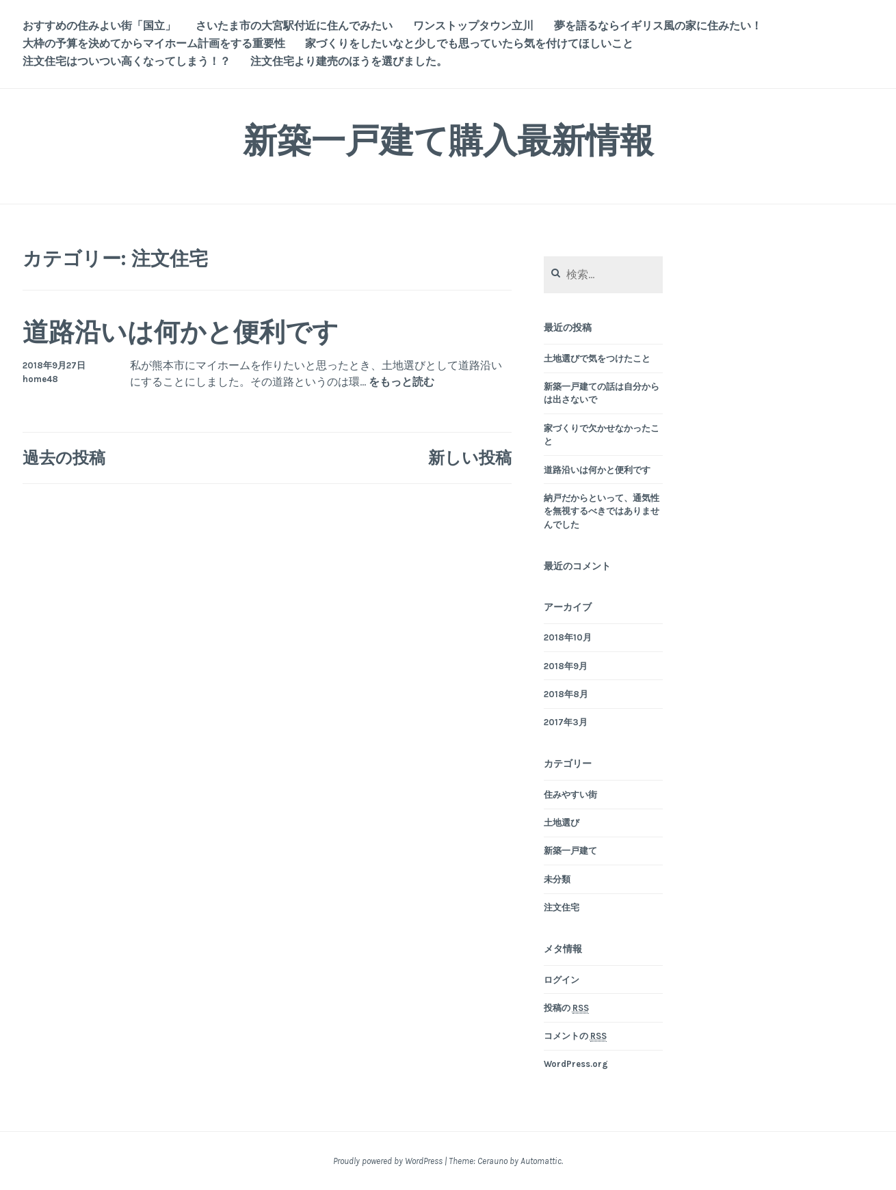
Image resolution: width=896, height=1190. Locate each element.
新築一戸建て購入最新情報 (448, 140)
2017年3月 (566, 722)
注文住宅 (561, 907)
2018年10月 (568, 637)
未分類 (557, 879)
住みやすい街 (570, 794)
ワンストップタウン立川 (473, 25)
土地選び (561, 822)
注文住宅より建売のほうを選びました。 (348, 61)
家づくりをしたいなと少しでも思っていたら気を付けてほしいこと (469, 43)
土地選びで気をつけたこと (597, 358)
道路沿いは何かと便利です (181, 332)
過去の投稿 (64, 458)
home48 (40, 379)
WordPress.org (576, 1064)
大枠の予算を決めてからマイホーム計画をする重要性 (154, 43)
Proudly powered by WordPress (388, 1161)
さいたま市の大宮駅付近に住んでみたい (294, 25)
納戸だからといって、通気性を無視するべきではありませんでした (601, 511)
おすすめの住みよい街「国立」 (99, 25)
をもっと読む (401, 382)
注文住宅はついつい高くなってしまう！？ (126, 61)
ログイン (561, 980)
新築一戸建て (570, 851)
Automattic (541, 1161)
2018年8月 (566, 694)
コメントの (575, 1036)
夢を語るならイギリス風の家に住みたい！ (658, 25)
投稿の (566, 1008)
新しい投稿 (470, 458)
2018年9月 (566, 666)
